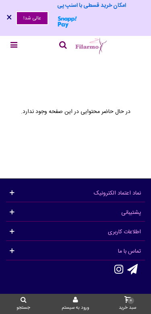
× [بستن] (9, 18)
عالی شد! (32, 18)
